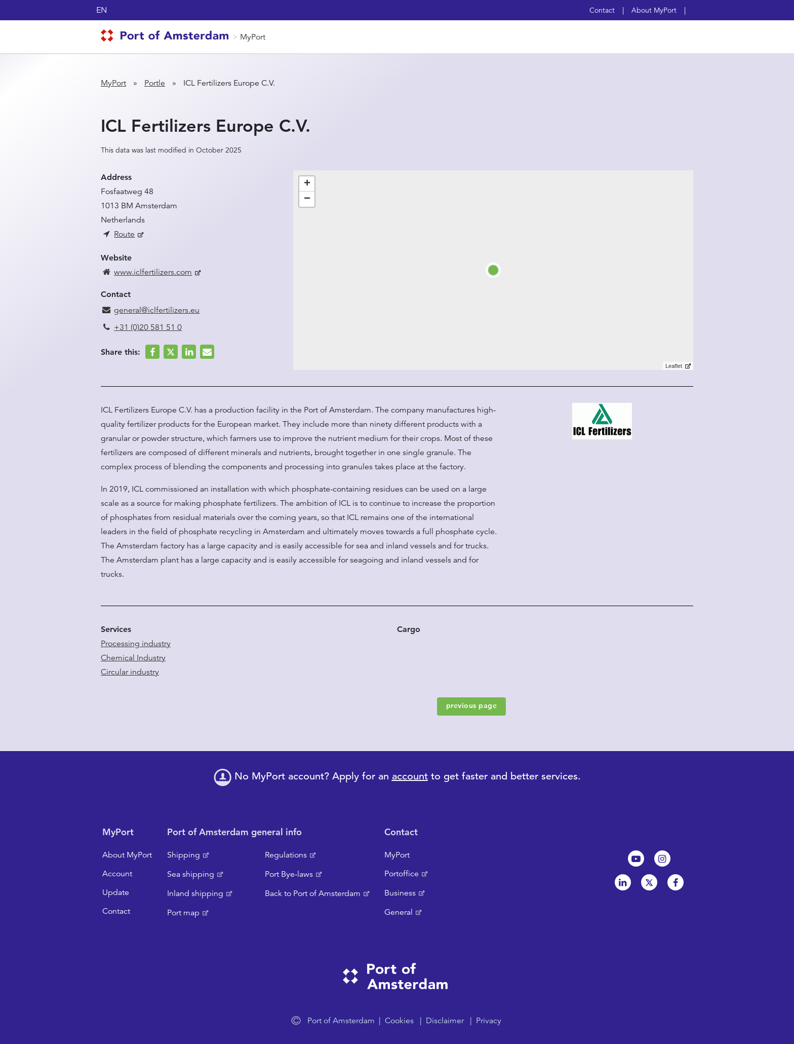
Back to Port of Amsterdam (313, 893)
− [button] (307, 199)
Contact (602, 10)
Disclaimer (445, 1021)
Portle (154, 83)
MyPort (252, 37)
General (398, 912)
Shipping (183, 855)
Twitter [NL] (649, 882)
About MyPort (654, 10)
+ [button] (307, 184)
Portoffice (401, 874)
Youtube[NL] (636, 858)
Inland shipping (195, 893)
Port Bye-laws (289, 874)
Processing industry (136, 644)
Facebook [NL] (675, 882)
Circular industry (130, 672)
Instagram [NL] (662, 858)
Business (400, 893)
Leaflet (673, 366)
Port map (183, 913)
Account (117, 874)
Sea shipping (190, 874)
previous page (471, 705)
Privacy (488, 1021)
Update (115, 892)
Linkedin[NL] (623, 882)
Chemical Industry (133, 658)
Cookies (399, 1021)
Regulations (286, 855)
